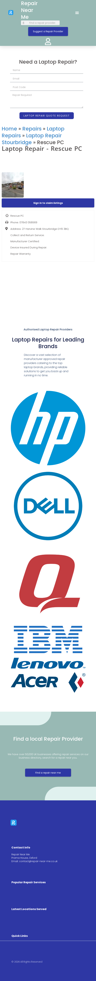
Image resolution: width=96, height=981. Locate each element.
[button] (77, 12)
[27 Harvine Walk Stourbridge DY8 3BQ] (48, 289)
